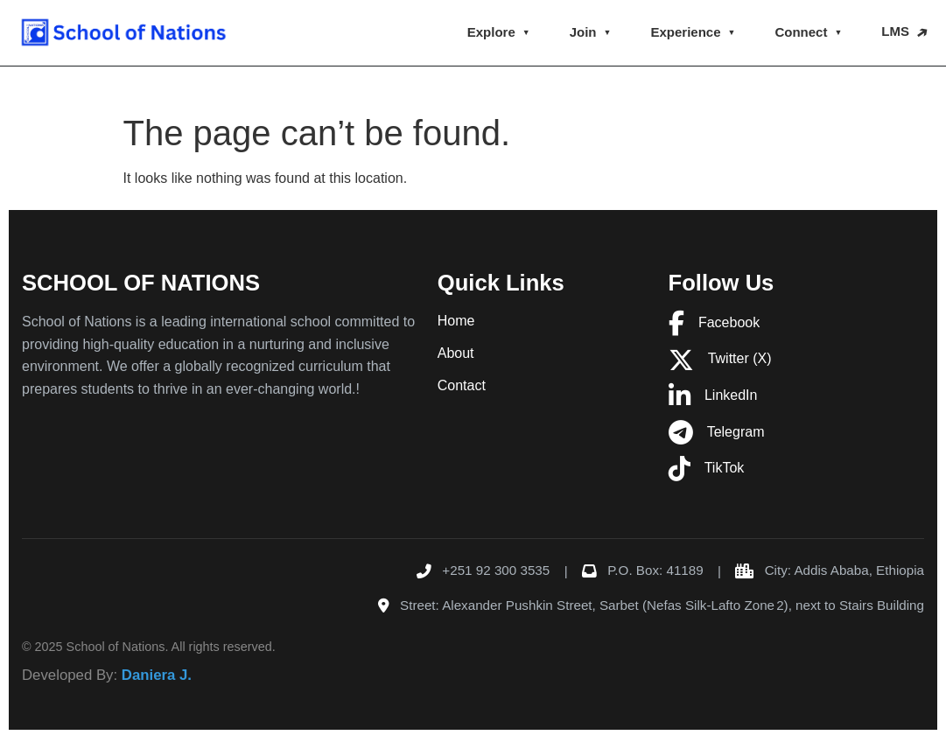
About (456, 353)
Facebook (714, 322)
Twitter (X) (720, 358)
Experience (685, 31)
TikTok (707, 467)
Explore (491, 31)
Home (456, 320)
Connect (800, 31)
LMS (895, 31)
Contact (462, 385)
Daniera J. (157, 675)
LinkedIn (713, 395)
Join (583, 31)
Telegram (717, 431)
